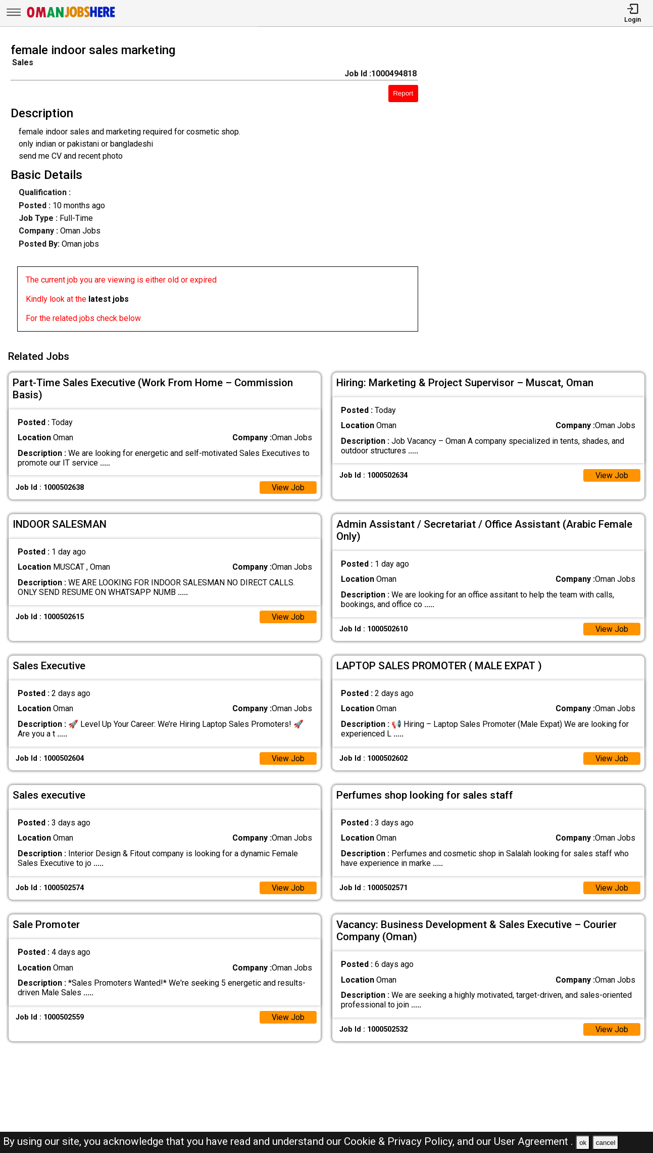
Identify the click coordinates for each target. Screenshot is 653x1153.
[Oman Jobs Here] (71, 17)
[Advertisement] (543, 190)
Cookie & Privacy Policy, (400, 1141)
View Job (288, 486)
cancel (606, 1142)
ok (582, 1142)
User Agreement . (533, 1141)
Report (403, 93)
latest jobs (108, 299)
